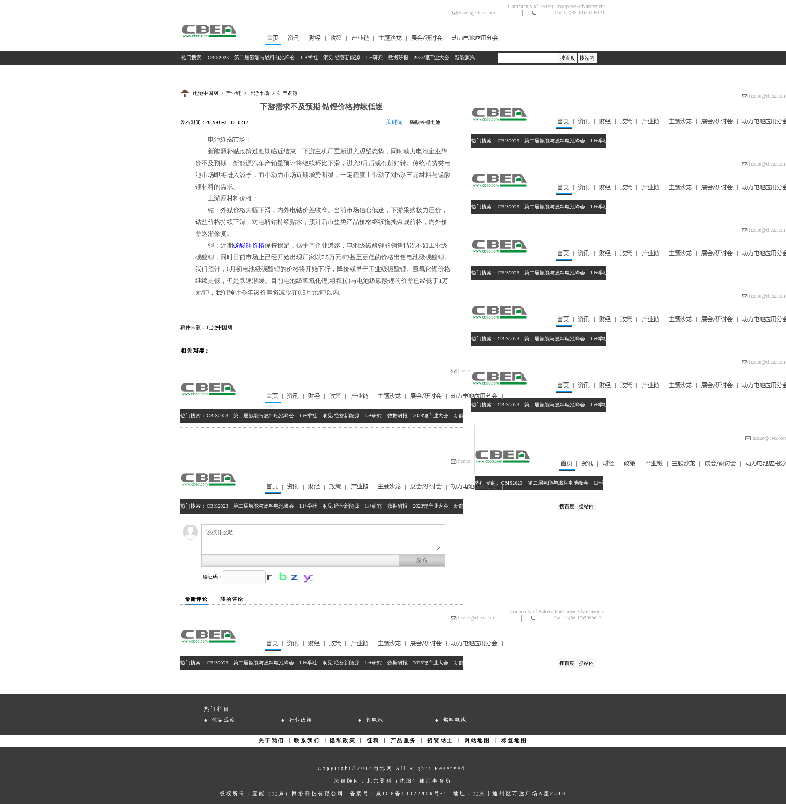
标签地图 (514, 740)
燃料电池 (454, 720)
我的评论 (231, 599)
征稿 (373, 740)
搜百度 (567, 58)
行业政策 (300, 720)
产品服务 (404, 740)
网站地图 (477, 740)
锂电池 (375, 720)
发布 (422, 560)
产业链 (233, 93)
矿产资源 (287, 93)
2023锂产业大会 (431, 58)
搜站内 (587, 58)
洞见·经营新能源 (341, 58)
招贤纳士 (440, 740)
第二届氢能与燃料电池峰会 (264, 58)
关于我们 (272, 740)
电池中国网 (205, 93)
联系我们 (307, 740)
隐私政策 (343, 740)
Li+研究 (374, 58)
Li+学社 (309, 58)
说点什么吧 (323, 539)
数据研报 (398, 58)
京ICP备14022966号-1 (411, 793)
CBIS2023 (218, 58)
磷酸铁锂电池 (425, 122)
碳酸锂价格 (249, 245)
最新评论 (196, 599)
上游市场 (259, 93)
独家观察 (224, 720)
